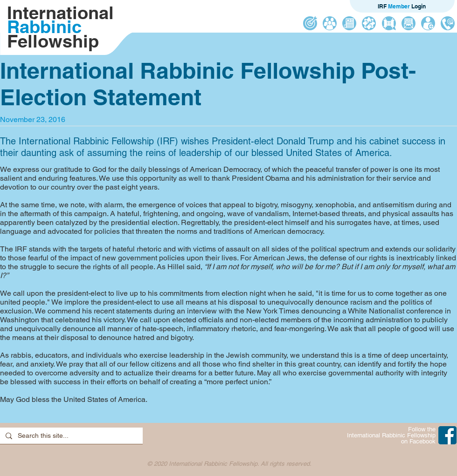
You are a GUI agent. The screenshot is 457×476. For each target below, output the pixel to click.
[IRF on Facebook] (447, 435)
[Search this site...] (70, 436)
